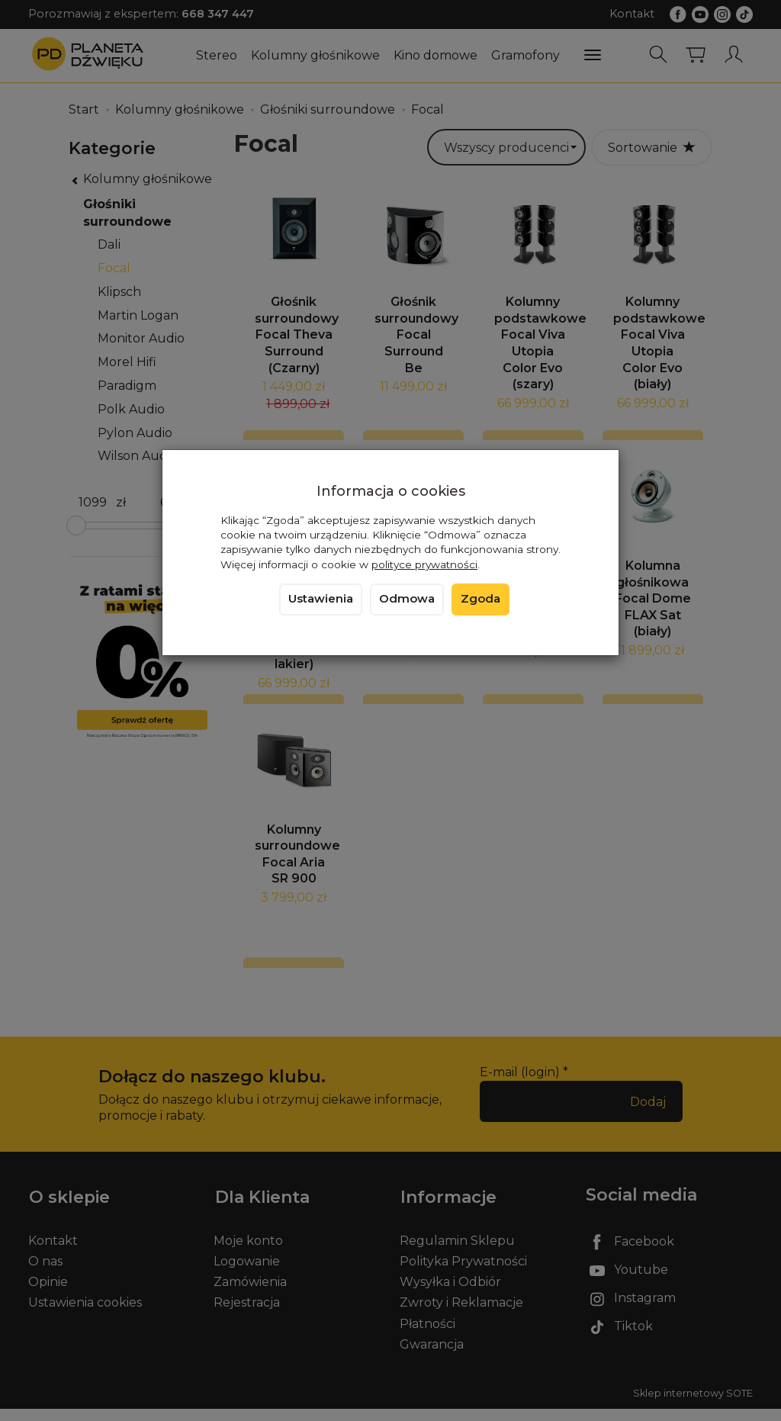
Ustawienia (320, 599)
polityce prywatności (424, 564)
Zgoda (480, 599)
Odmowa (407, 599)
